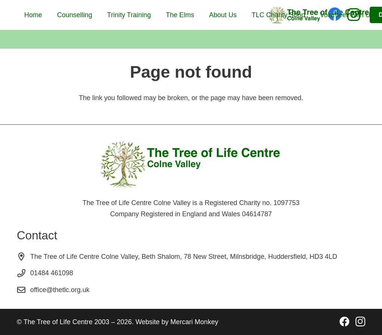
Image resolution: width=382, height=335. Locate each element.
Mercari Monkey (194, 322)
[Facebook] (344, 321)
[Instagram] (360, 322)
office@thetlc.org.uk (60, 290)
